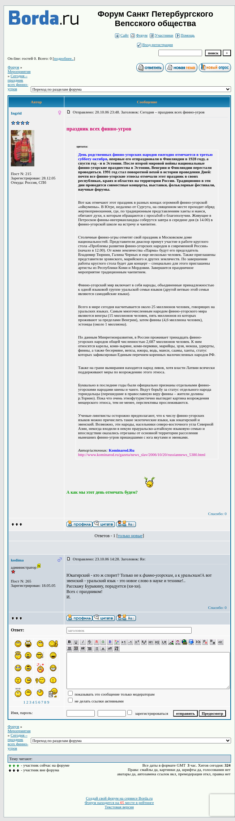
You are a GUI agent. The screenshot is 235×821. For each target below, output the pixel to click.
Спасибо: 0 (217, 513)
